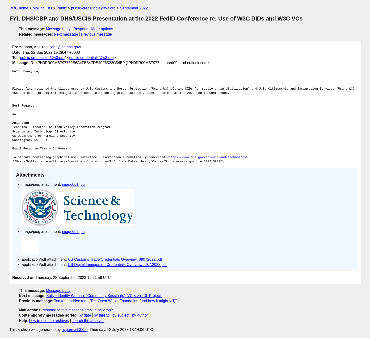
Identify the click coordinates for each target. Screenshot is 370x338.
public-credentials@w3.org (93, 8)
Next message (66, 34)
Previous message (96, 34)
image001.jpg (73, 184)
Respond (80, 29)
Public (61, 8)
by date (85, 315)
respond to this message (63, 310)
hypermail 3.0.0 (74, 330)
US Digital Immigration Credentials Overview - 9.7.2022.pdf (117, 265)
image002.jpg (73, 232)
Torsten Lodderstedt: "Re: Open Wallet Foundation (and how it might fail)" (115, 301)
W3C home (18, 8)
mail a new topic (100, 310)
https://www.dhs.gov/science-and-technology (207, 157)
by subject (120, 315)
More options (102, 29)
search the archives (88, 321)
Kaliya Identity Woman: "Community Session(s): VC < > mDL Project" (104, 296)
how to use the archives (49, 321)
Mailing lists (42, 8)
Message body (58, 29)
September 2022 (134, 8)
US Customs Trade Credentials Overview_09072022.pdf (115, 259)
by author (140, 315)
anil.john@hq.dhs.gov (61, 47)
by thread (102, 315)
